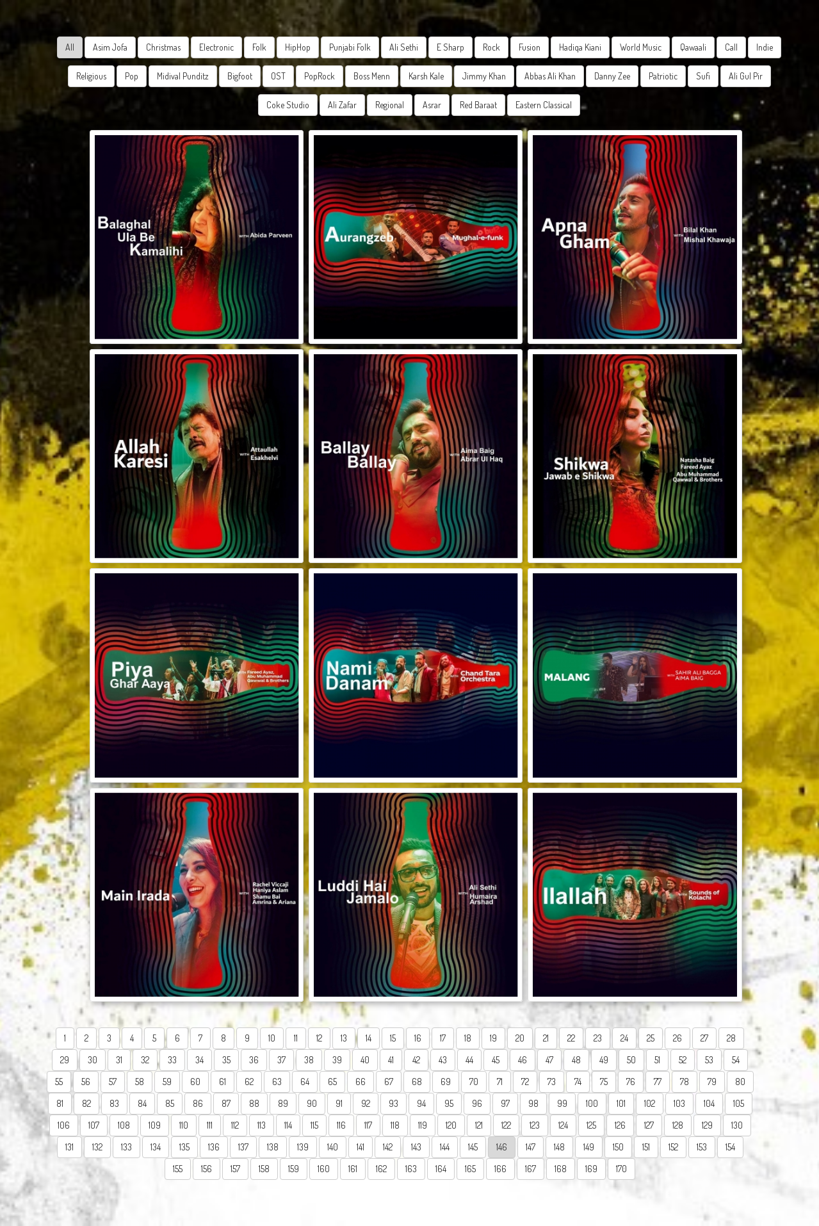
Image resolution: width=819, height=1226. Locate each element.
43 (443, 1059)
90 (312, 1103)
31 (119, 1059)
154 (730, 1146)
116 (341, 1125)
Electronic (216, 47)
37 (281, 1059)
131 (69, 1146)
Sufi (703, 75)
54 (736, 1059)
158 (264, 1168)
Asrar (432, 104)
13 (344, 1038)
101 (621, 1103)
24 (624, 1038)
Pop (131, 75)
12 (319, 1038)
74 (577, 1081)
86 (198, 1103)
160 (324, 1168)
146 (501, 1146)
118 (395, 1125)
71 (500, 1081)
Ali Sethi (403, 47)
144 (445, 1146)
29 (64, 1059)
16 (417, 1038)
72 (525, 1081)
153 (702, 1146)
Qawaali (693, 47)
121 (479, 1125)
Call (731, 47)
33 (172, 1059)
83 (114, 1103)
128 (677, 1125)
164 (440, 1168)
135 (184, 1146)
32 (145, 1059)
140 (332, 1146)
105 (738, 1103)
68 (417, 1081)
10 (271, 1038)
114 (288, 1125)
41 (391, 1059)
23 (598, 1038)
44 (469, 1059)
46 (522, 1059)
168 (561, 1168)
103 (679, 1103)
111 (210, 1125)
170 (621, 1168)
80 (740, 1081)
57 (113, 1081)
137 (243, 1146)
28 (731, 1038)
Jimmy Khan (484, 75)
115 (314, 1125)
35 (226, 1059)
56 (85, 1081)
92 (365, 1103)
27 (704, 1038)
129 (707, 1125)
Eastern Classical (543, 104)
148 (559, 1146)
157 (235, 1168)
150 (618, 1146)
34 (199, 1059)
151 (646, 1146)
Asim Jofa (110, 47)
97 (505, 1103)
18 (467, 1038)
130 (737, 1125)
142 (388, 1146)
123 (535, 1125)
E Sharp (450, 47)
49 (603, 1059)
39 (337, 1059)
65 (332, 1081)
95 (448, 1103)
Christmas (163, 47)
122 (506, 1125)
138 (273, 1146)
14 (368, 1038)
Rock (491, 47)
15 (393, 1038)
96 (477, 1103)
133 (126, 1146)
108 (124, 1125)
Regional (389, 104)
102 (649, 1103)
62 (249, 1081)
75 (604, 1081)
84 (142, 1103)
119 (422, 1125)
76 (630, 1081)
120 (451, 1125)
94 (421, 1103)
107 (93, 1125)
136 (214, 1146)
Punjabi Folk (350, 47)
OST (278, 75)
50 (631, 1059)
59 (167, 1081)
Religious (91, 75)
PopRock (319, 75)
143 (416, 1146)
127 (649, 1125)
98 (533, 1103)
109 (155, 1125)
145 (473, 1146)
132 (97, 1146)
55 (59, 1081)
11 (296, 1038)
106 (64, 1125)
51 (657, 1059)
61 (222, 1081)
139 (303, 1146)
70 (473, 1081)
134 (155, 1146)
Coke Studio (287, 104)
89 (283, 1103)
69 (446, 1081)
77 (657, 1081)
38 (309, 1059)
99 (562, 1103)
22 (571, 1038)
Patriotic (663, 75)
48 (576, 1059)
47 (549, 1059)
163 (411, 1168)
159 (293, 1168)
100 (592, 1103)
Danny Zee (612, 75)
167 (530, 1168)
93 (393, 1103)
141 (360, 1146)
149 (588, 1146)
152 (673, 1146)
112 (235, 1125)
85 (169, 1103)
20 (519, 1038)
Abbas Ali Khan (550, 75)
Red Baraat (478, 104)
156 (206, 1168)
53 (709, 1059)
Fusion (529, 47)
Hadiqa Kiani (580, 47)
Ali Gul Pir (746, 75)
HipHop (298, 47)
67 (388, 1081)
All (69, 47)
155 (177, 1168)
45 (495, 1059)
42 (416, 1059)
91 (339, 1103)
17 (443, 1038)
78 (684, 1081)
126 (620, 1125)
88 (254, 1103)
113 (261, 1125)
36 (254, 1059)
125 (591, 1125)
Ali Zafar (342, 104)
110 (183, 1125)
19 (493, 1038)
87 (226, 1103)
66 (360, 1081)
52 (682, 1059)
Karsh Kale (426, 75)
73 (551, 1081)
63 (277, 1081)
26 (677, 1038)
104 (709, 1103)
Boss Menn (371, 75)
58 (139, 1081)
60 (195, 1081)
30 (92, 1059)
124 (563, 1125)
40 (365, 1059)
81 (59, 1103)
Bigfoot (239, 75)
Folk (259, 47)
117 (368, 1125)
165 (470, 1168)
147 (530, 1146)
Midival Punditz (183, 75)
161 (352, 1168)
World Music (640, 47)
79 (712, 1081)
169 (591, 1168)
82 (86, 1103)
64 (304, 1081)
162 (381, 1168)
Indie (764, 47)
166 (500, 1168)
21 (546, 1038)
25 (650, 1038)
